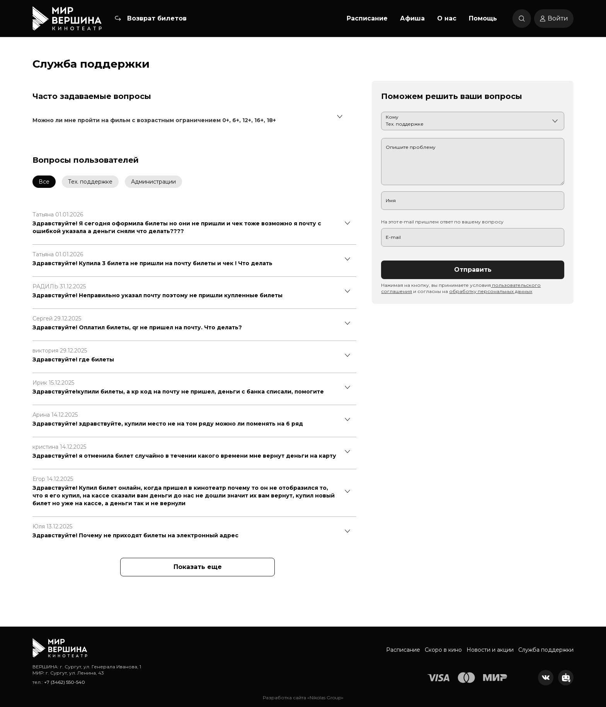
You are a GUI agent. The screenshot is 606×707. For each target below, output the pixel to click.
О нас (446, 18)
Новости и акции (490, 649)
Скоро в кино (443, 649)
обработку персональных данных (490, 291)
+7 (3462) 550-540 (64, 682)
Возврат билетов (157, 18)
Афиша (412, 18)
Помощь (483, 18)
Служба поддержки (546, 649)
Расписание (367, 18)
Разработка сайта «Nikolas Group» (303, 697)
